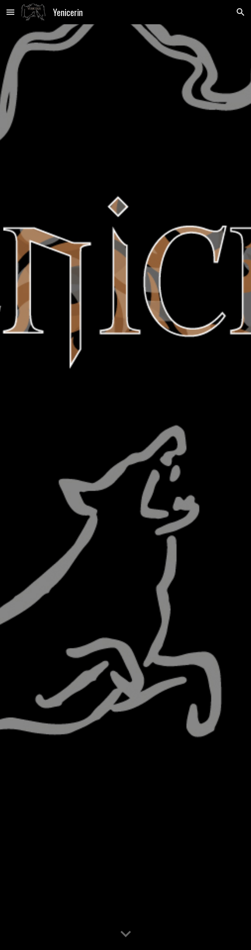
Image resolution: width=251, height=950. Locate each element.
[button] (10, 12)
